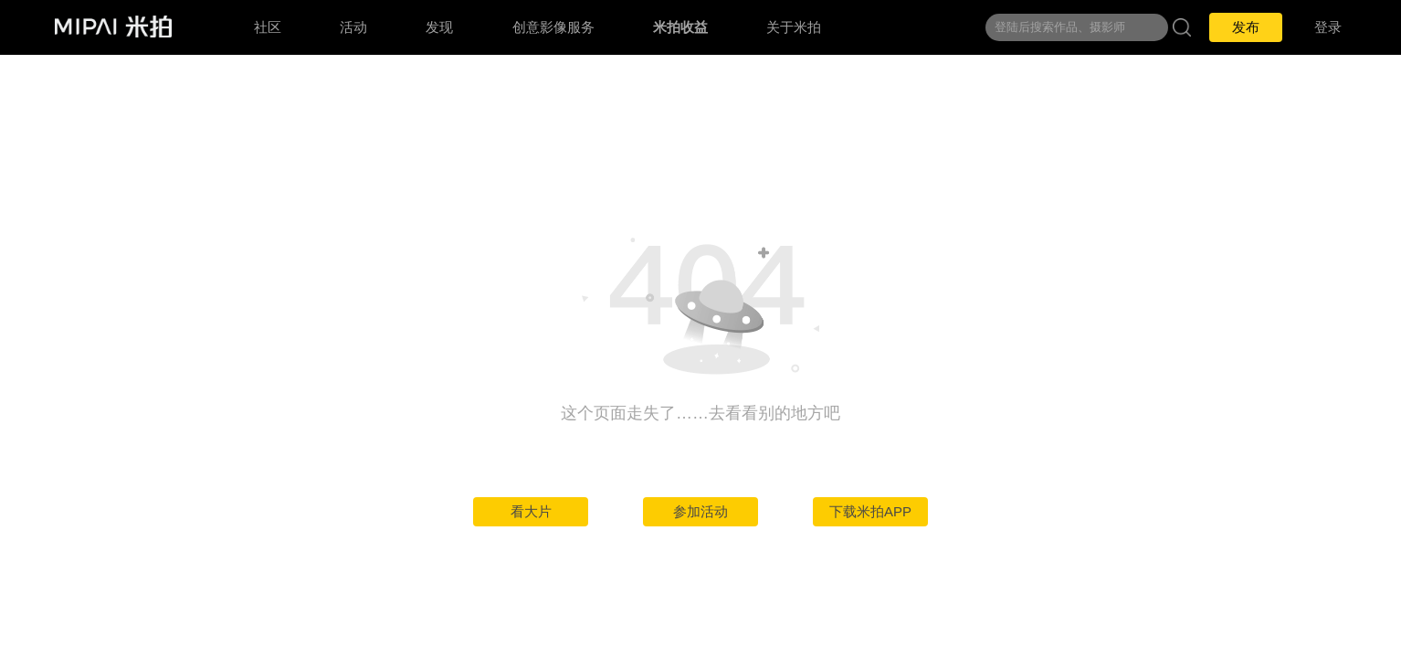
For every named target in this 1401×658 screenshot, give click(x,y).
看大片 (531, 511)
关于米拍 (793, 27)
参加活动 (700, 511)
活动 (353, 27)
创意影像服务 (553, 27)
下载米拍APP (870, 511)
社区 (267, 27)
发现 (439, 27)
